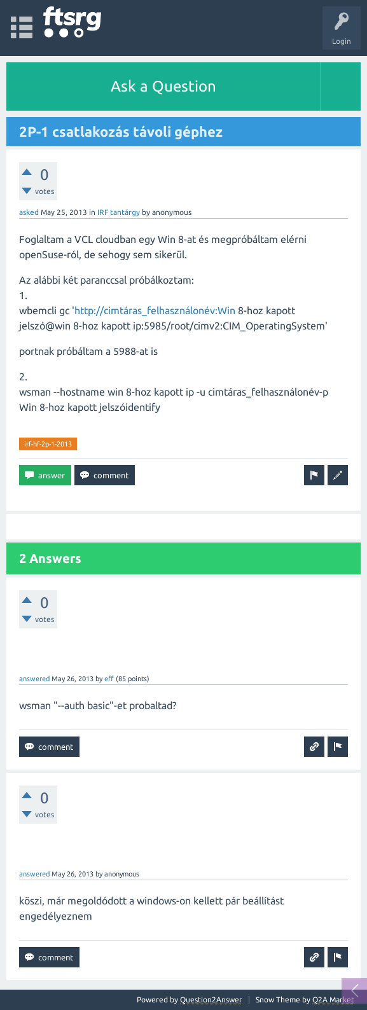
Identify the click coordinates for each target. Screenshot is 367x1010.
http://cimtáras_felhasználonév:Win (154, 310)
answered (34, 678)
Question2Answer (211, 999)
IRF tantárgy (118, 212)
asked (29, 212)
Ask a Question (163, 86)
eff (109, 678)
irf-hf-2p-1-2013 (48, 444)
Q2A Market (333, 999)
